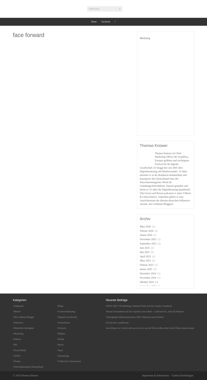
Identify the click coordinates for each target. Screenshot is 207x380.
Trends (17, 361)
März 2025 (145, 260)
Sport (60, 350)
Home (94, 22)
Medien (61, 333)
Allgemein (19, 306)
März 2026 (145, 226)
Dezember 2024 (148, 273)
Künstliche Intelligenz (24, 328)
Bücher (17, 311)
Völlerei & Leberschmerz (69, 361)
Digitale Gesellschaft (67, 317)
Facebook (105, 22)
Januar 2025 (146, 269)
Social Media (20, 350)
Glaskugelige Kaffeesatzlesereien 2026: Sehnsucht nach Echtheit (135, 317)
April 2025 (145, 256)
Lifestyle (62, 328)
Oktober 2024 (147, 282)
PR (15, 345)
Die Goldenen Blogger (24, 317)
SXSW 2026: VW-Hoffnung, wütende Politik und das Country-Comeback (139, 306)
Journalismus (64, 323)
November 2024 (148, 277)
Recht (61, 345)
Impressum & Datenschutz (155, 375)
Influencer (18, 323)
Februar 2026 (146, 230)
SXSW (17, 356)
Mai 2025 (145, 252)
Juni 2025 (145, 247)
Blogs (61, 306)
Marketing (18, 333)
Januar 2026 (146, 235)
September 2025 (148, 243)
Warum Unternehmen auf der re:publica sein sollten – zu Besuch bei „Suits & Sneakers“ (145, 311)
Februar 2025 (146, 265)
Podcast (17, 339)
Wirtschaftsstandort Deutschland (28, 367)
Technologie (63, 356)
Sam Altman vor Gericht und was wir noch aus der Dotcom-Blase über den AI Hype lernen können (150, 328)
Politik (61, 339)
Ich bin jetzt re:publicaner (117, 323)
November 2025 (148, 239)
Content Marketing (66, 311)
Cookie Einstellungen (182, 375)
